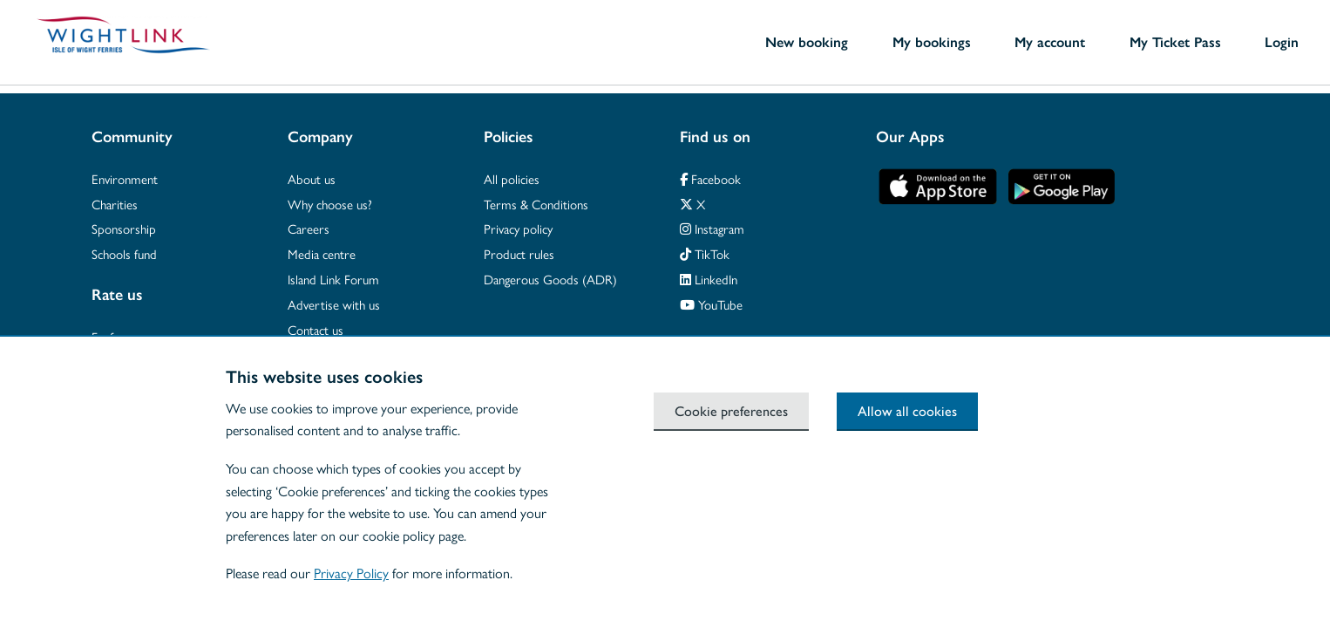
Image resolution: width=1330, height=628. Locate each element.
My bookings (931, 42)
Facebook (710, 178)
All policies (511, 178)
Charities (115, 204)
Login (1282, 42)
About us (312, 178)
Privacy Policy (351, 573)
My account (1049, 42)
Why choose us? (330, 204)
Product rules (519, 253)
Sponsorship (124, 228)
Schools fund (124, 253)
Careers (308, 228)
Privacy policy (518, 228)
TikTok (704, 253)
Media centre (322, 253)
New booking (806, 42)
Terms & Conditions (536, 204)
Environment (125, 178)
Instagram (712, 228)
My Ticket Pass (1175, 42)
